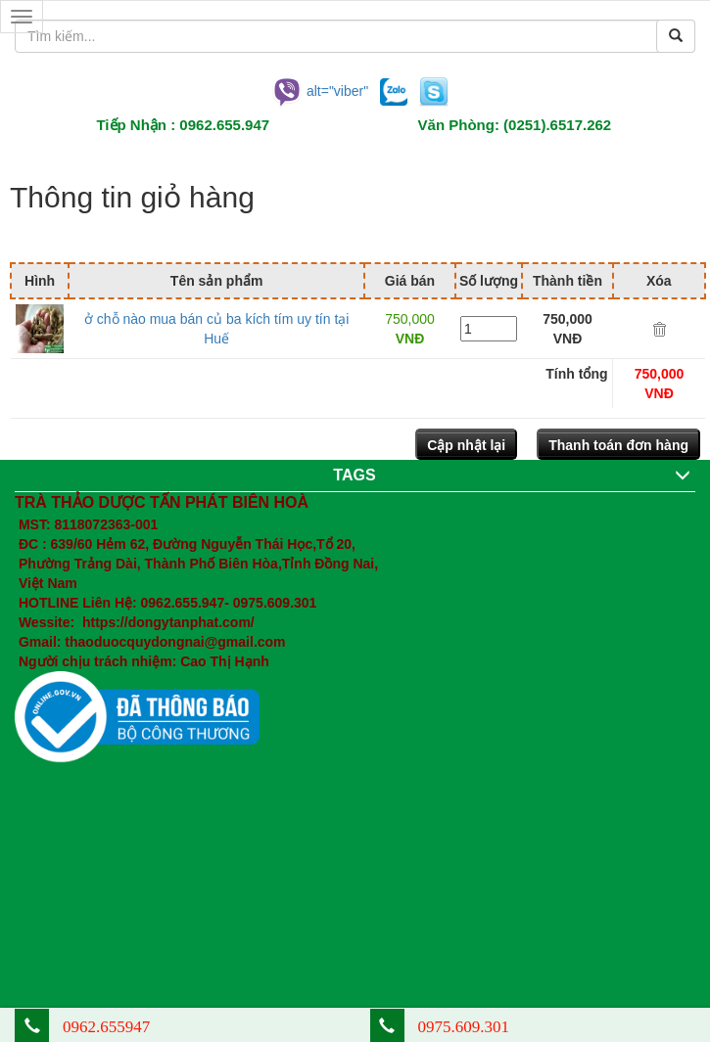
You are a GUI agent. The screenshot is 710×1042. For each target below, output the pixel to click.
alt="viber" (319, 90)
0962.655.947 (224, 124)
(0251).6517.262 (557, 124)
